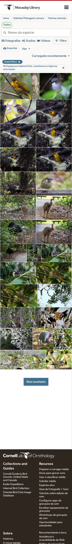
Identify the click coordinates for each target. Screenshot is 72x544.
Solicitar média (47, 481)
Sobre (7, 533)
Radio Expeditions (13, 484)
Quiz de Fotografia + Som (53, 489)
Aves (6, 18)
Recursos (46, 464)
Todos (7, 24)
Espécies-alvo (47, 485)
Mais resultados (36, 381)
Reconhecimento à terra (52, 532)
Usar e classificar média (52, 477)
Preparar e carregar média (54, 469)
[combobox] (39, 32)
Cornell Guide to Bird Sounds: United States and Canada (15, 477)
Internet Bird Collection (16, 488)
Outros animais (57, 18)
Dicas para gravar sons (52, 473)
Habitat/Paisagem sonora (28, 18)
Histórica (8, 538)
